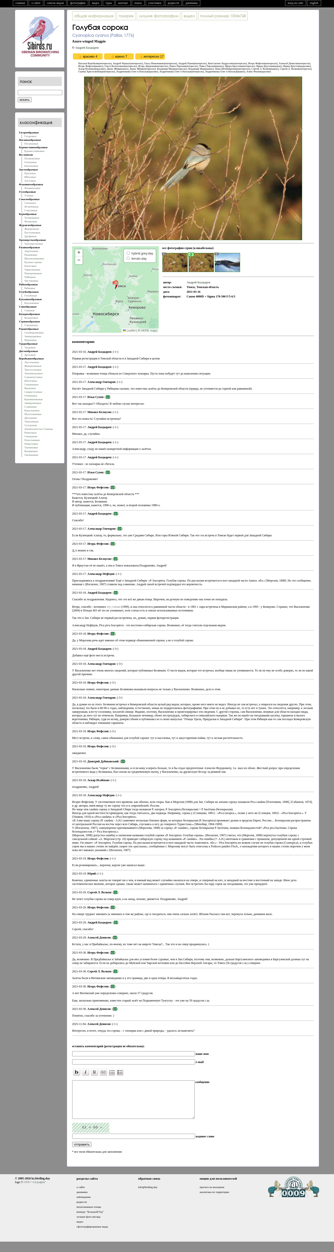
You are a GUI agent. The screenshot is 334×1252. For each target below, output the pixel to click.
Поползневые (32, 439)
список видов (55, 3)
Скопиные (30, 202)
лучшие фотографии (158, 15)
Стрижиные (31, 325)
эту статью (113, 606)
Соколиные (31, 210)
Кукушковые (31, 302)
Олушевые (30, 162)
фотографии (78, 3)
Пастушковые (32, 232)
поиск (138, 3)
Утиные (29, 195)
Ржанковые (30, 254)
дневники (191, 3)
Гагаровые (30, 136)
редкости (173, 3)
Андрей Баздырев (87, 47)
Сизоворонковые (34, 332)
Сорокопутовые (33, 377)
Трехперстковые (33, 243)
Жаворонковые (33, 365)
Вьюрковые (31, 451)
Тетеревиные (32, 217)
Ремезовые (30, 432)
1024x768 (223, 15)
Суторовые (30, 425)
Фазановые (30, 221)
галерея (126, 15)
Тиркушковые (32, 269)
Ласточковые (31, 362)
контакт (123, 3)
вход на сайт (295, 3)
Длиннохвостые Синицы (38, 428)
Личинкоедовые (33, 373)
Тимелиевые (31, 421)
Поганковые (31, 143)
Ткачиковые (31, 447)
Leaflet (129, 330)
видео (95, 3)
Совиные (29, 310)
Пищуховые (31, 443)
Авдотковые (31, 251)
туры (109, 3)
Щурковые (30, 339)
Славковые (30, 406)
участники (154, 3)
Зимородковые (32, 336)
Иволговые (30, 380)
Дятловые (30, 354)
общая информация (93, 15)
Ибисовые (30, 176)
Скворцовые (31, 384)
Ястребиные (31, 206)
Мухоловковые (33, 414)
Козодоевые (31, 317)
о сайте (36, 3)
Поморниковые (33, 273)
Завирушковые (33, 402)
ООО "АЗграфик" (35, 1189)
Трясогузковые (33, 369)
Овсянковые (31, 454)
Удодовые (30, 347)
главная (20, 3)
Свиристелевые (33, 391)
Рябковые (29, 288)
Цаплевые (30, 173)
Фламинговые (32, 188)
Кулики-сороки (33, 262)
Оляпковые (30, 395)
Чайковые (30, 276)
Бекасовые (30, 265)
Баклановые (31, 165)
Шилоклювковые (34, 258)
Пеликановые (32, 158)
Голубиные (30, 295)
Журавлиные (31, 228)
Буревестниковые (34, 150)
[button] (115, 285)
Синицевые (31, 436)
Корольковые (32, 410)
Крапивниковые (33, 399)
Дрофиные (30, 236)
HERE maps (149, 330)
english (314, 3)
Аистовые (30, 180)
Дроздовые (30, 417)
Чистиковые (31, 280)
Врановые (30, 388)
